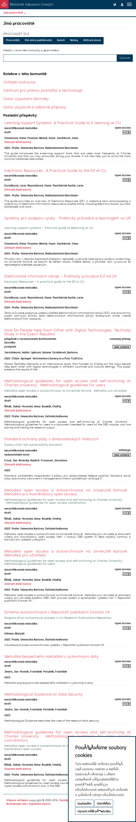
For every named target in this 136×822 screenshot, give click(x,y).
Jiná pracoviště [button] (14, 12)
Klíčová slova (92, 40)
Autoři (61, 40)
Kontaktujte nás (16, 803)
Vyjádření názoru (39, 803)
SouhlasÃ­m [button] (84, 803)
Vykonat (124, 57)
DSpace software (17, 800)
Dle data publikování (38, 40)
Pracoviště (13, 40)
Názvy (74, 40)
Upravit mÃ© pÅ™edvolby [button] (94, 811)
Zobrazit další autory (17, 142)
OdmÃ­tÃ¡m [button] (104, 803)
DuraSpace (66, 800)
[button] (114, 4)
